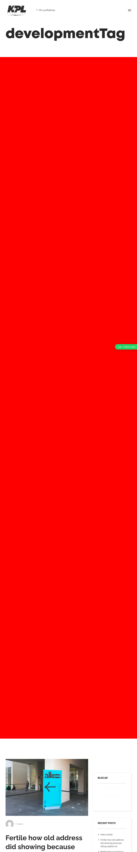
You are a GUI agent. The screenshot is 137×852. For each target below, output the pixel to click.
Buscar (103, 819)
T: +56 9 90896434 (45, 10)
